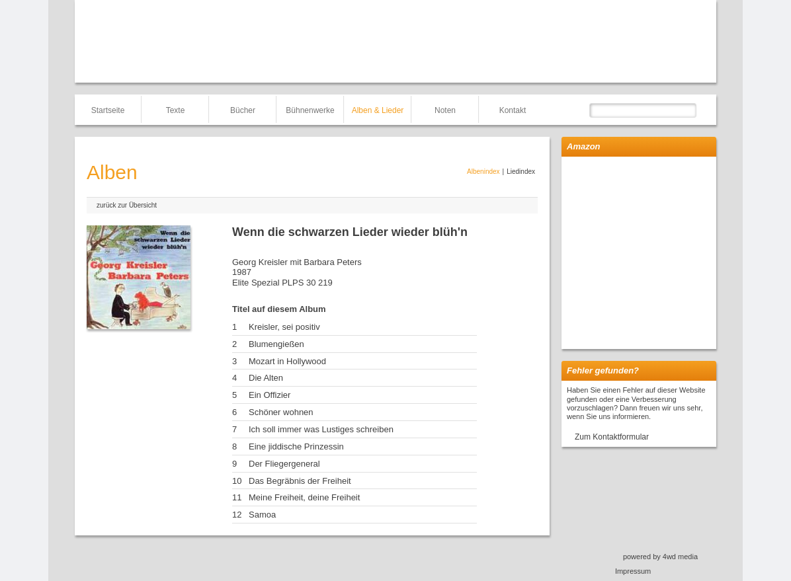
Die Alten (266, 378)
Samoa (262, 515)
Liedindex (521, 171)
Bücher (242, 110)
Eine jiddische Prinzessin (296, 446)
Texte (175, 110)
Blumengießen (276, 344)
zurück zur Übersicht (127, 205)
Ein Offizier (269, 395)
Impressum (633, 571)
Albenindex (483, 171)
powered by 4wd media (660, 557)
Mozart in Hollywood (287, 361)
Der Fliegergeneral (284, 464)
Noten (445, 110)
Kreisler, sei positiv (284, 327)
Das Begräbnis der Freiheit (300, 481)
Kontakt (512, 110)
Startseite (108, 110)
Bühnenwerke (310, 110)
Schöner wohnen (281, 412)
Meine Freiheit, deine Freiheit (304, 497)
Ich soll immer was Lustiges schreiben (321, 429)
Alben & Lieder (378, 110)
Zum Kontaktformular (612, 437)
